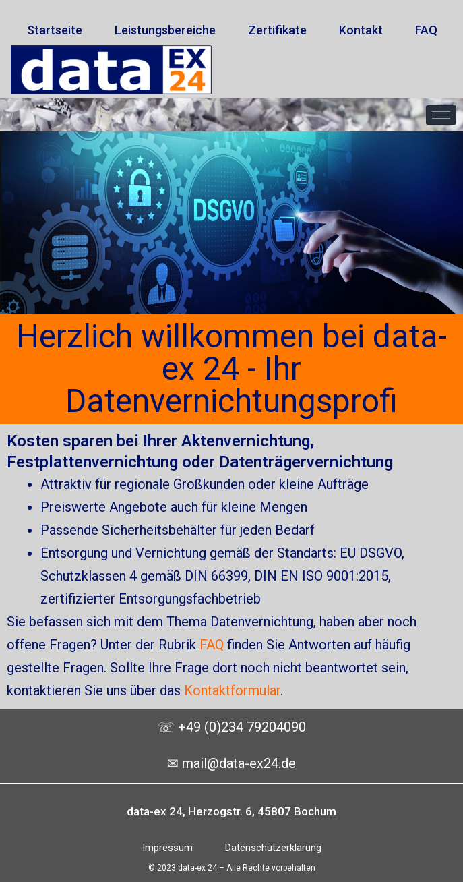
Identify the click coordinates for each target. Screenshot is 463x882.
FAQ (211, 645)
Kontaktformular (232, 690)
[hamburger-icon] (441, 115)
